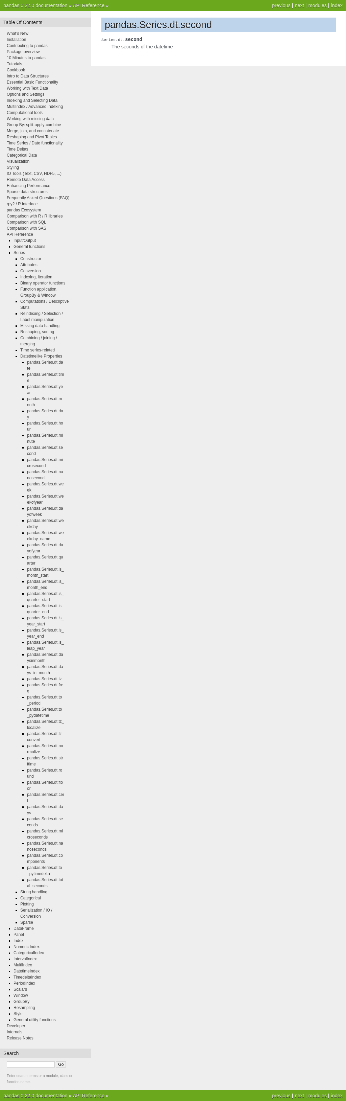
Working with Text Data (27, 88)
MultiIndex (23, 965)
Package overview (23, 51)
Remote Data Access (26, 179)
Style (18, 1013)
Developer (16, 1026)
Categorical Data (22, 155)
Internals (14, 1032)
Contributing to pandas (27, 45)
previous (281, 5)
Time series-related (37, 350)
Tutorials (14, 64)
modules (317, 5)
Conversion (30, 271)
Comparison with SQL (26, 222)
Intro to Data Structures (28, 76)
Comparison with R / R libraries (35, 216)
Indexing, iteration (36, 277)
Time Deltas (17, 149)
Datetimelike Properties (41, 356)
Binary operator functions (42, 283)
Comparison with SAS (26, 228)
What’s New (17, 33)
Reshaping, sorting (37, 331)
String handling (33, 892)
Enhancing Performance (28, 185)
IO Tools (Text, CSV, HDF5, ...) (34, 173)
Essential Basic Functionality (32, 82)
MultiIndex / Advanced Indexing (35, 106)
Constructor (30, 258)
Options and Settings (25, 94)
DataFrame (24, 928)
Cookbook (16, 70)
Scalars (20, 989)
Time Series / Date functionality (35, 143)
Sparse (26, 922)
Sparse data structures (27, 191)
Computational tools (25, 112)
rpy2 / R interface (22, 204)
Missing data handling (39, 325)
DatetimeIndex (27, 971)
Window (21, 995)
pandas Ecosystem (24, 210)
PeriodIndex (24, 983)
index (337, 5)
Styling (13, 167)
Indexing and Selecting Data (32, 100)
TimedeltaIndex (27, 977)
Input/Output (25, 240)
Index (18, 940)
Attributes (29, 264)
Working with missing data (30, 118)
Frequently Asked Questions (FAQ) (38, 198)
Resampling (24, 1007)
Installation (16, 39)
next (299, 5)
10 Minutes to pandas (26, 57)
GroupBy (21, 1001)
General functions (29, 246)
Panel (19, 934)
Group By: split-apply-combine (34, 124)
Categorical (30, 898)
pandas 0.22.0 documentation (35, 5)
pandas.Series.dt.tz (44, 678)
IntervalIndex (25, 959)
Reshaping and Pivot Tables (32, 137)
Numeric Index (27, 946)
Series (19, 252)
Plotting (27, 904)
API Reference (89, 5)
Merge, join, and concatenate (33, 131)
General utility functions (35, 1019)
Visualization (18, 161)
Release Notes (20, 1038)
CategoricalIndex (29, 952)
